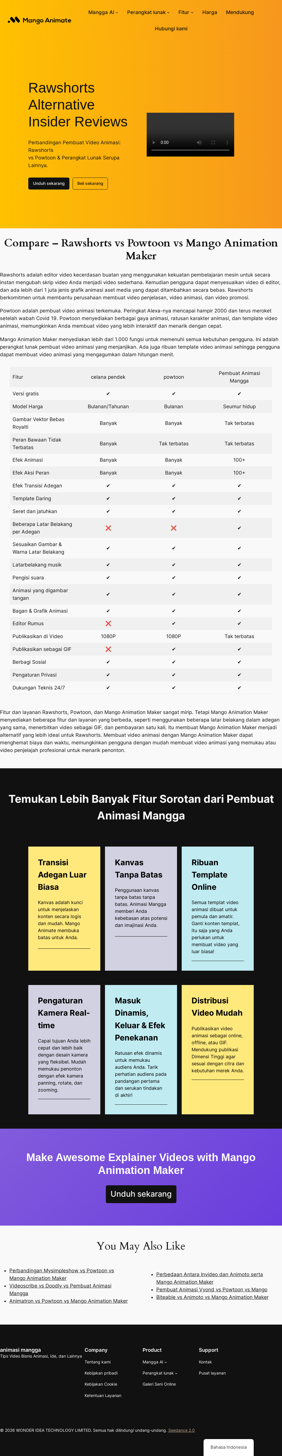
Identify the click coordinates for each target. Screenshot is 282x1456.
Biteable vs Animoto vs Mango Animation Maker (212, 1297)
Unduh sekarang (49, 183)
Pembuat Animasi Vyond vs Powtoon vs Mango (211, 1289)
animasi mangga (20, 1350)
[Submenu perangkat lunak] (168, 12)
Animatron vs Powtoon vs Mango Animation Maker (68, 1301)
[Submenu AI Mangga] (116, 12)
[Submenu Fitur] (192, 12)
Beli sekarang (90, 183)
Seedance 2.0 (181, 1430)
